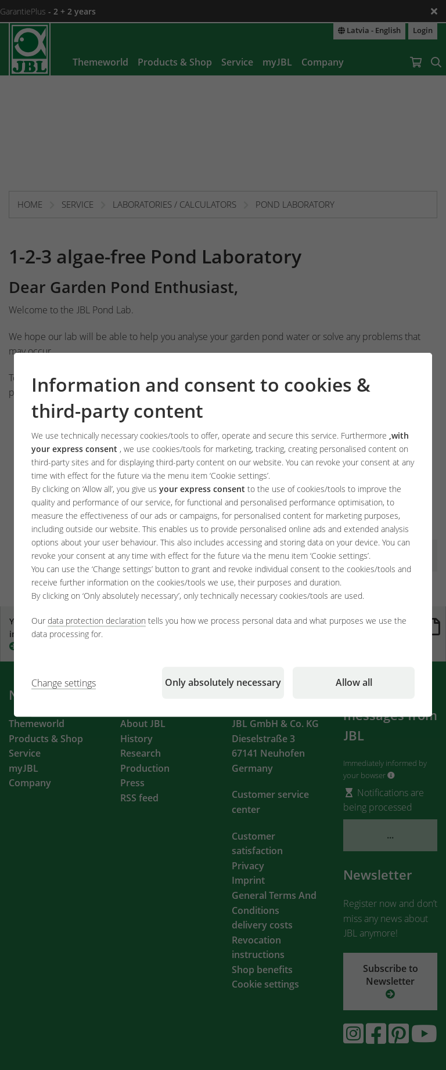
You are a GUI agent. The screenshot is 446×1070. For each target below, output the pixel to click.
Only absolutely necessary (223, 683)
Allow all (354, 683)
